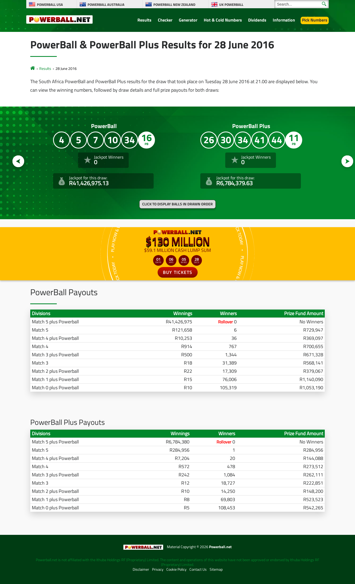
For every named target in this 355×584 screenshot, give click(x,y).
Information (284, 20)
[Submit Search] (324, 4)
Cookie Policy (176, 569)
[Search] (301, 4)
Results (144, 20)
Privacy (157, 569)
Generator (188, 20)
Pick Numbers (314, 20)
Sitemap (216, 569)
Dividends (257, 20)
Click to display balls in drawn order (177, 204)
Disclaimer (141, 569)
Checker (165, 20)
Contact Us (198, 569)
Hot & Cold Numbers (223, 20)
